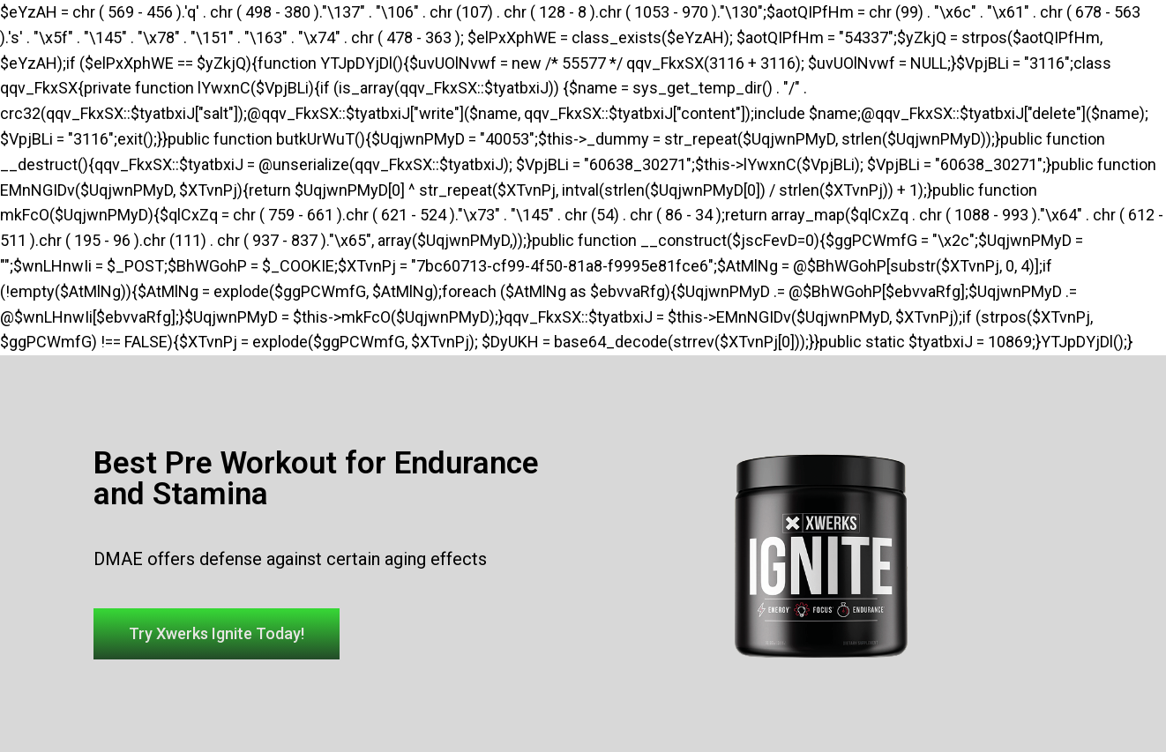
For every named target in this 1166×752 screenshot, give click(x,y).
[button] (216, 633)
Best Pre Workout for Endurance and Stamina (316, 478)
